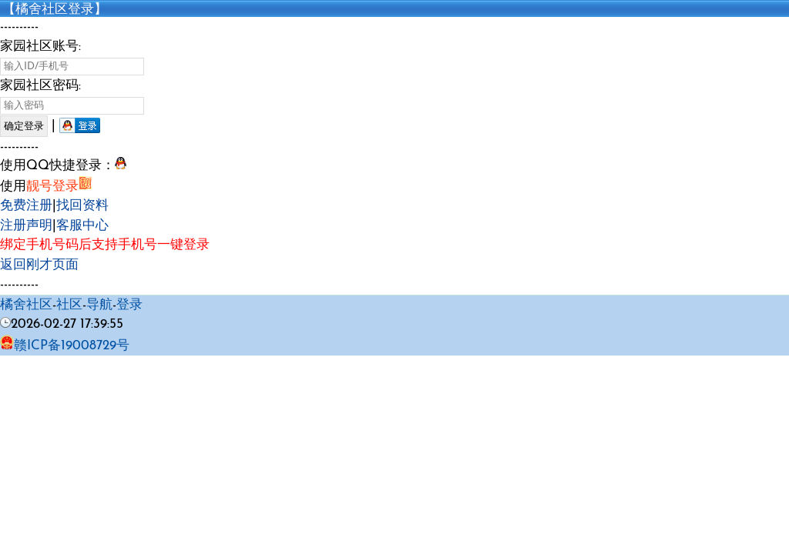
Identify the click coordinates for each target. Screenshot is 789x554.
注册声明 (26, 225)
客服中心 (82, 225)
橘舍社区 (26, 305)
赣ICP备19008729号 (64, 345)
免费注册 (26, 205)
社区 (69, 305)
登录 (129, 305)
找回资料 (82, 205)
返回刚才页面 (39, 265)
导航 (99, 305)
